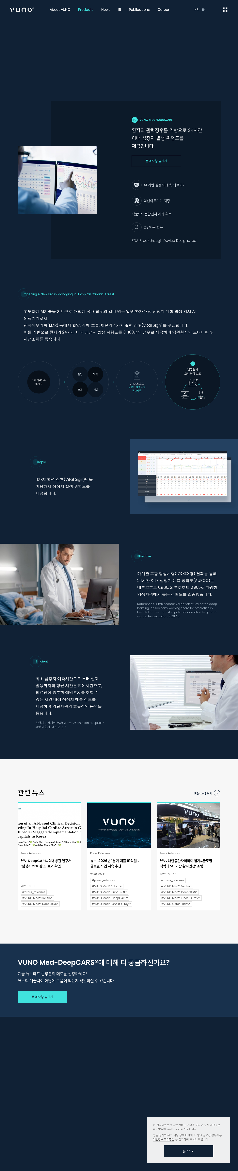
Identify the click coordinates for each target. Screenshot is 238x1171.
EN (203, 9)
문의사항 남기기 (156, 161)
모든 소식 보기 (203, 793)
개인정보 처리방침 (163, 1139)
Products (85, 9)
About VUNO (60, 9)
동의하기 (189, 1151)
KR (196, 9)
